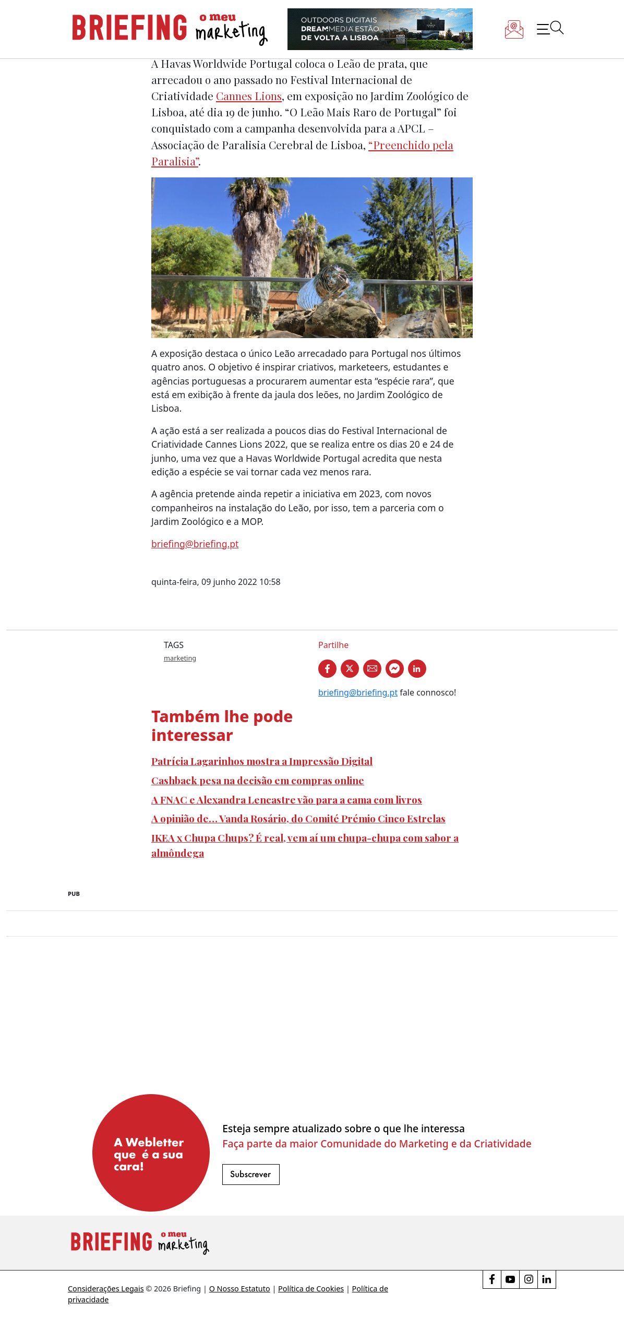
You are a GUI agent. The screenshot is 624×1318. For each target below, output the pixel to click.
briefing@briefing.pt (194, 543)
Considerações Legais (106, 1288)
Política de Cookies (311, 1288)
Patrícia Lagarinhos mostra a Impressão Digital (262, 761)
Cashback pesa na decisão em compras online (257, 780)
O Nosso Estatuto (239, 1288)
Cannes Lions (249, 95)
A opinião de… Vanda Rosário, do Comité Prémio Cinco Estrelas (298, 818)
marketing (180, 658)
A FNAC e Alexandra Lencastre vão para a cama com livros (286, 799)
